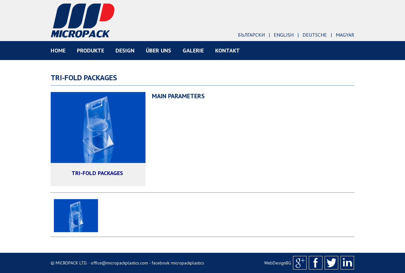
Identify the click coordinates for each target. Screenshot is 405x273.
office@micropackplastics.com (119, 263)
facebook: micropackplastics (178, 263)
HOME (58, 50)
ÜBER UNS (158, 50)
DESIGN (124, 50)
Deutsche (314, 35)
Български (251, 35)
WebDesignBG (277, 263)
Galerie (193, 50)
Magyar (345, 35)
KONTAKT (227, 50)
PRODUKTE (90, 50)
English (284, 35)
